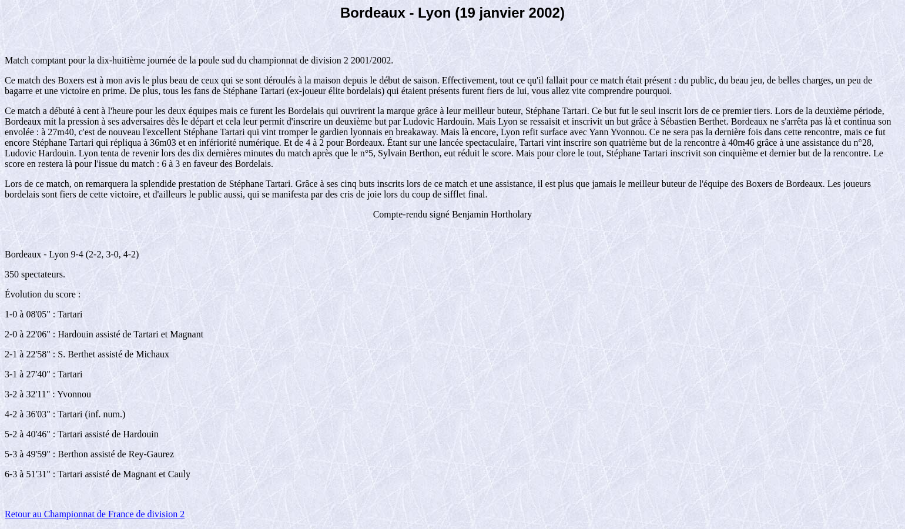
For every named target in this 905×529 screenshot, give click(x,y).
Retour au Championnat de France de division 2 (95, 514)
